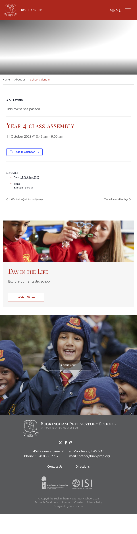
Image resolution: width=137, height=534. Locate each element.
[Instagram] (70, 442)
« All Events (14, 99)
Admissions (68, 365)
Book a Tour (31, 10)
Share (76, 443)
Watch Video (26, 297)
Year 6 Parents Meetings (116, 199)
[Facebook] (66, 442)
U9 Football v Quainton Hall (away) (25, 199)
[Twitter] (60, 442)
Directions (83, 467)
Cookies (79, 502)
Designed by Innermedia (69, 506)
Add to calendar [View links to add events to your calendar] (25, 152)
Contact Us (54, 467)
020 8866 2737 (47, 456)
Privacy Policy (94, 502)
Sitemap (66, 502)
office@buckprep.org (94, 456)
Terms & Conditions (47, 502)
